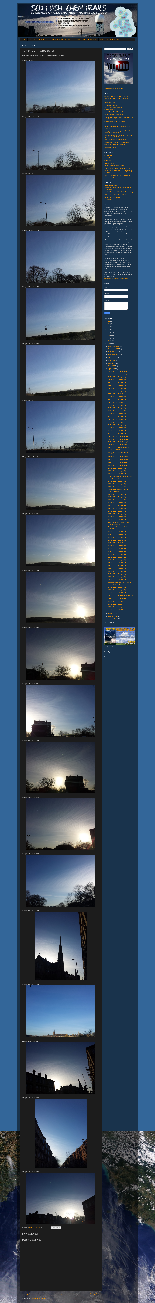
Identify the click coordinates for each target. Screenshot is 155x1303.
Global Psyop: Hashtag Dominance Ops (117, 168)
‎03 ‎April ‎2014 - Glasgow (115, 604)
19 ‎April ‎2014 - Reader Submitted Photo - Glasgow (119, 448)
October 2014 (113, 352)
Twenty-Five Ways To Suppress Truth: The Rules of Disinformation (118, 131)
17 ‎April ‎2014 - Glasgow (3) (117, 481)
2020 (108, 327)
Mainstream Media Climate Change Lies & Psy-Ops (119, 583)
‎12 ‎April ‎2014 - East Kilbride (117, 543)
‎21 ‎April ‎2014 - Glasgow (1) (117, 433)
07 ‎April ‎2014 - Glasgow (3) (117, 587)
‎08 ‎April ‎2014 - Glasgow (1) (117, 579)
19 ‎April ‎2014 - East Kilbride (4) (118, 456)
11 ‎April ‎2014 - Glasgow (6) (117, 545)
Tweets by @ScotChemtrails (113, 88)
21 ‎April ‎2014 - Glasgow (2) (117, 430)
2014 (108, 344)
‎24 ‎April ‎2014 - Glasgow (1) (117, 413)
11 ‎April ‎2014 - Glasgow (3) (117, 554)
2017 (108, 335)
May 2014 (111, 366)
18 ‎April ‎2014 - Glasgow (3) (117, 468)
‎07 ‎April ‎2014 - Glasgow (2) (117, 590)
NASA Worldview (113, 39)
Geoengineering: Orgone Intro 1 (114, 121)
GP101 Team (108, 155)
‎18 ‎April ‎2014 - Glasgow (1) (117, 473)
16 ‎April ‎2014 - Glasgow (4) (117, 494)
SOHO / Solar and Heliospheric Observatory (118, 192)
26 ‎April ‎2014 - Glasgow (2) (117, 396)
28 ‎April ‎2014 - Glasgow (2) (117, 388)
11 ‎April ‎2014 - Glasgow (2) (117, 557)
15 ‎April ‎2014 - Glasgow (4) (117, 511)
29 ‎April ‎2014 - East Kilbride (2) (118, 371)
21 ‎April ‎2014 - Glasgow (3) (117, 428)
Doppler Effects (80, 39)
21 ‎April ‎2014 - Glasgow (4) (117, 425)
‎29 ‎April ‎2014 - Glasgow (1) (117, 385)
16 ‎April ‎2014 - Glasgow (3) (117, 497)
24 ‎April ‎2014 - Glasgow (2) (117, 411)
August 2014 (112, 357)
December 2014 (113, 346)
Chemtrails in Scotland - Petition (114, 144)
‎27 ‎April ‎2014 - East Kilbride (117, 394)
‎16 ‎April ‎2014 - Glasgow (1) (117, 502)
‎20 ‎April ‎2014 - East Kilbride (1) (118, 445)
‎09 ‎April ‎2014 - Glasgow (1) (117, 574)
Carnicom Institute (110, 147)
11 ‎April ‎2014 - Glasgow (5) (117, 548)
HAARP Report (109, 163)
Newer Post (27, 1294)
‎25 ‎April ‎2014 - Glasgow (115, 402)
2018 (108, 332)
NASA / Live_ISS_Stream (112, 197)
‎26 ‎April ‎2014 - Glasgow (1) (117, 399)
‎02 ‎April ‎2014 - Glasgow (115, 607)
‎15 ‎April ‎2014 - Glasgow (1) (117, 519)
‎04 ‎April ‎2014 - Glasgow (115, 601)
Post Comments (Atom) (38, 1298)
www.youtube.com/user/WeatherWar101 (117, 278)
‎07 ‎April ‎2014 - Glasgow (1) (117, 592)
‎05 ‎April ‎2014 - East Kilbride (117, 598)
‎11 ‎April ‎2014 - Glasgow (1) (117, 560)
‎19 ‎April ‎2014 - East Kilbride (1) (118, 465)
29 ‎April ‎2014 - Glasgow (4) (117, 377)
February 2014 (113, 616)
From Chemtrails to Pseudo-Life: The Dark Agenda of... (120, 523)
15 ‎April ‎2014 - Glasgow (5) (117, 508)
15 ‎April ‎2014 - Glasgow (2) (117, 517)
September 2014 (114, 354)
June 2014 (112, 363)
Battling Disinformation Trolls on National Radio (118, 490)
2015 (108, 341)
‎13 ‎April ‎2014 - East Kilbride (117, 540)
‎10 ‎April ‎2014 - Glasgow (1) (117, 568)
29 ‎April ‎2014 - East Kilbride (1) (118, 374)
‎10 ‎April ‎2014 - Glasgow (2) (117, 565)
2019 (108, 329)
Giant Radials (43, 39)
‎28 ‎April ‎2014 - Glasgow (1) (117, 391)
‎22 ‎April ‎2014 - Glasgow (115, 422)
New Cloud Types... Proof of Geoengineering (113, 108)
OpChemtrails (108, 160)
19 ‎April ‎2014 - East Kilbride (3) (118, 459)
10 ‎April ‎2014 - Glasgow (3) (117, 562)
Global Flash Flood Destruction (114, 112)
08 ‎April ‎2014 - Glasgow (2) (117, 577)
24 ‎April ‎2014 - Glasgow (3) (117, 408)
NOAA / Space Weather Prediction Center (117, 194)
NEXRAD (32, 39)
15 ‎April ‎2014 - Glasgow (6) (117, 505)
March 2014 (112, 613)
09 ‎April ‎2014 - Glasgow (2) (117, 571)
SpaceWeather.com (110, 185)
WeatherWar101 (109, 102)
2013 (108, 622)
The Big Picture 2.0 (110, 124)
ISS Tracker (108, 199)
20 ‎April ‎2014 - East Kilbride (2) (118, 442)
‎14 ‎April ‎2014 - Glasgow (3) (117, 531)
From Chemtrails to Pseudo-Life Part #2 (117, 139)
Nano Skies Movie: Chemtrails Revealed (117, 142)
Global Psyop (108, 158)
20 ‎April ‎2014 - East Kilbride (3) (118, 439)
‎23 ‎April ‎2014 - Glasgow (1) (117, 419)
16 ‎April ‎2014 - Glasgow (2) (117, 500)
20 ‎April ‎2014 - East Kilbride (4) (118, 436)
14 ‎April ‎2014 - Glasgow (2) (117, 534)
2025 (108, 321)
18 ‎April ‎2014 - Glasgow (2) (117, 471)
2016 (108, 338)
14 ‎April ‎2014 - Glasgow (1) (117, 537)
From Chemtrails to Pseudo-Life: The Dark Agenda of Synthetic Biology (118, 136)
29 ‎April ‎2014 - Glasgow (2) (117, 382)
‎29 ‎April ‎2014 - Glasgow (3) (117, 380)
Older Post (95, 1294)
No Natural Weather (110, 105)
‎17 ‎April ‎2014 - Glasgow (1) (117, 487)
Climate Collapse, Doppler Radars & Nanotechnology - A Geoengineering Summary (116, 98)
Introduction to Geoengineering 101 (115, 114)
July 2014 (111, 360)
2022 (108, 324)
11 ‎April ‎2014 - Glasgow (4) (117, 551)
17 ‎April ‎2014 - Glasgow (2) (117, 484)
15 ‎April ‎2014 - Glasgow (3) (117, 514)
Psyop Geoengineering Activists (114, 165)
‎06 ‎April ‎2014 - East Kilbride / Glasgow (120, 595)
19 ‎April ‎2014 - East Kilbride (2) (118, 462)
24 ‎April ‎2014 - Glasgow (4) (117, 405)
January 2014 (113, 619)
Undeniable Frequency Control (61, 39)
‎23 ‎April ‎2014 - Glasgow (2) (117, 416)
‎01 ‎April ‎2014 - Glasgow (115, 609)
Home (24, 39)
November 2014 (113, 349)
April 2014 (111, 369)
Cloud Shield (92, 39)
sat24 (102, 39)
